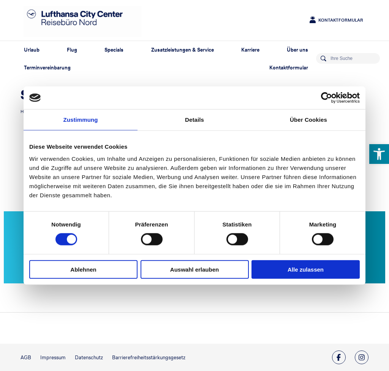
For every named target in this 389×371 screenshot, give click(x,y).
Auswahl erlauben (194, 269)
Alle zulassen (306, 269)
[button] (379, 154)
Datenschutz (89, 357)
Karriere (250, 49)
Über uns (297, 49)
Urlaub (32, 49)
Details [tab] (194, 119)
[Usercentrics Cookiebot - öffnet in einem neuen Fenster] (326, 98)
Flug (72, 49)
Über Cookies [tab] (308, 119)
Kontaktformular (340, 20)
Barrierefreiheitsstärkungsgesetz (148, 357)
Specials (113, 49)
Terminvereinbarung (47, 67)
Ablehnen (83, 269)
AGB (26, 357)
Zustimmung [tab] (80, 119)
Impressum (53, 357)
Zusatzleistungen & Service (182, 49)
